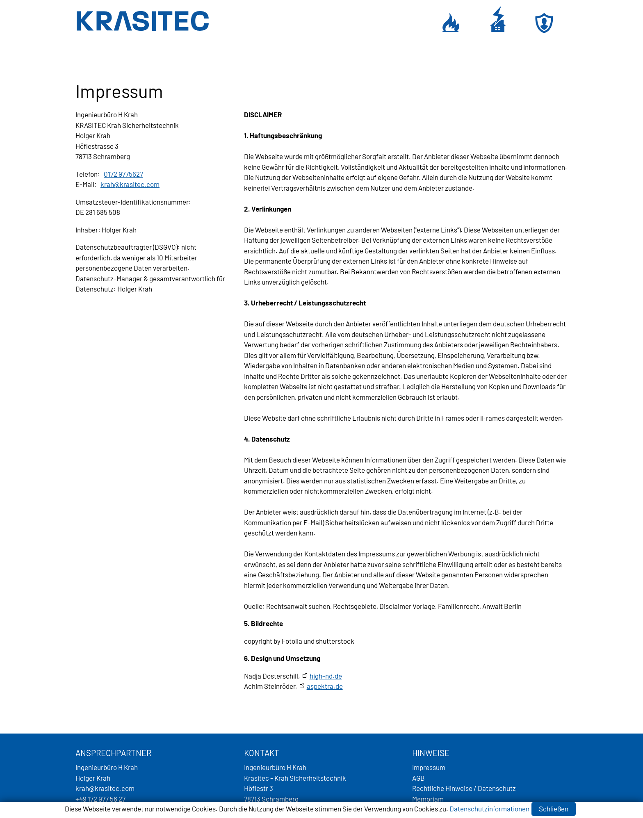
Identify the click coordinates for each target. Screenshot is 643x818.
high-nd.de (326, 676)
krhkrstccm (130, 184)
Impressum (428, 767)
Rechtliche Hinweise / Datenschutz (464, 788)
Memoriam (428, 799)
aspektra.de (325, 686)
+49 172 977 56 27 (100, 799)
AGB (418, 778)
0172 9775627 (123, 174)
